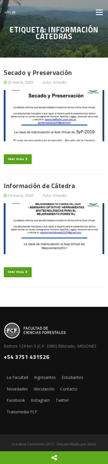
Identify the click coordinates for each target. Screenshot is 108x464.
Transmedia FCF (22, 412)
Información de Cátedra (39, 186)
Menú (99, 12)
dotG (92, 444)
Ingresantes (45, 377)
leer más (18, 159)
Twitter (62, 400)
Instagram (40, 400)
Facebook (16, 400)
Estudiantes (72, 377)
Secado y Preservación (38, 72)
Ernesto (60, 82)
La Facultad (17, 377)
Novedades (17, 389)
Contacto (68, 389)
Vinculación (44, 389)
